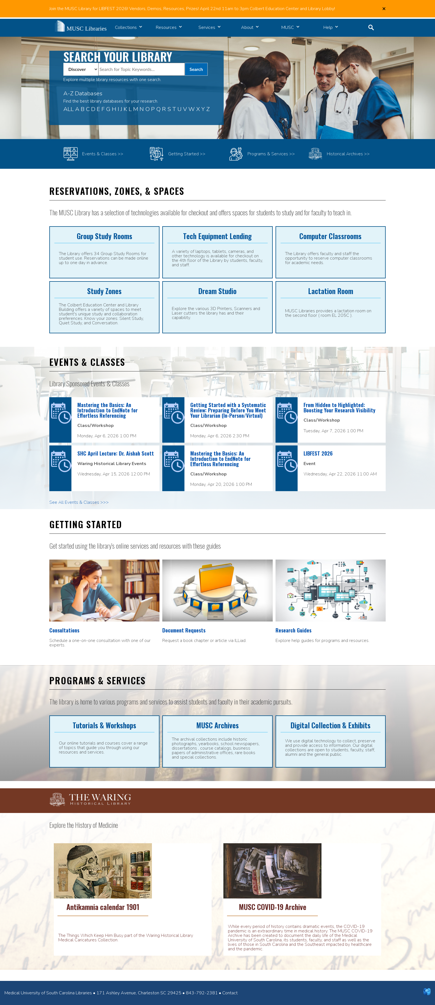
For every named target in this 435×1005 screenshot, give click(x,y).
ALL (68, 109)
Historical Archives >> (339, 154)
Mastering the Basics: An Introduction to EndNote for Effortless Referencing (107, 410)
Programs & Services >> (255, 154)
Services (209, 27)
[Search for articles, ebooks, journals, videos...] (141, 69)
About (249, 27)
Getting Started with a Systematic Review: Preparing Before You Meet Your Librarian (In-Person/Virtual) (228, 410)
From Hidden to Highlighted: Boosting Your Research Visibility (339, 407)
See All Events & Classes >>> (79, 502)
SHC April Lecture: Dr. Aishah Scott (115, 453)
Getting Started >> (170, 154)
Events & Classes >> (86, 154)
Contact (230, 993)
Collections (128, 27)
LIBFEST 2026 (318, 453)
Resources (169, 27)
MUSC (290, 27)
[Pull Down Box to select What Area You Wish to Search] (80, 69)
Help (330, 27)
